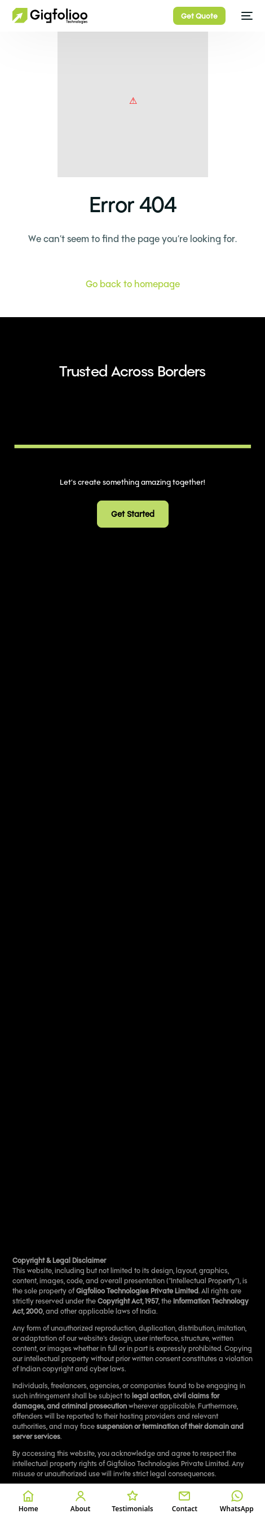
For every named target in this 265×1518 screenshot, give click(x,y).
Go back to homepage (133, 283)
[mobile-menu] (245, 16)
